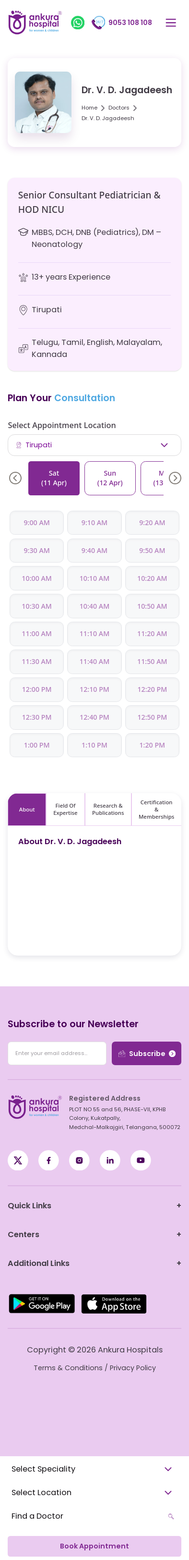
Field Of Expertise (65, 809)
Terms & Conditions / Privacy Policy (95, 1368)
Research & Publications (108, 809)
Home (89, 107)
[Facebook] (18, 1160)
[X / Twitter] (48, 1160)
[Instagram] (79, 1160)
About (27, 809)
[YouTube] (140, 1160)
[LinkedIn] (110, 1160)
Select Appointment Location (62, 425)
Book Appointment (94, 1546)
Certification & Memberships (156, 809)
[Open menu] (171, 22)
